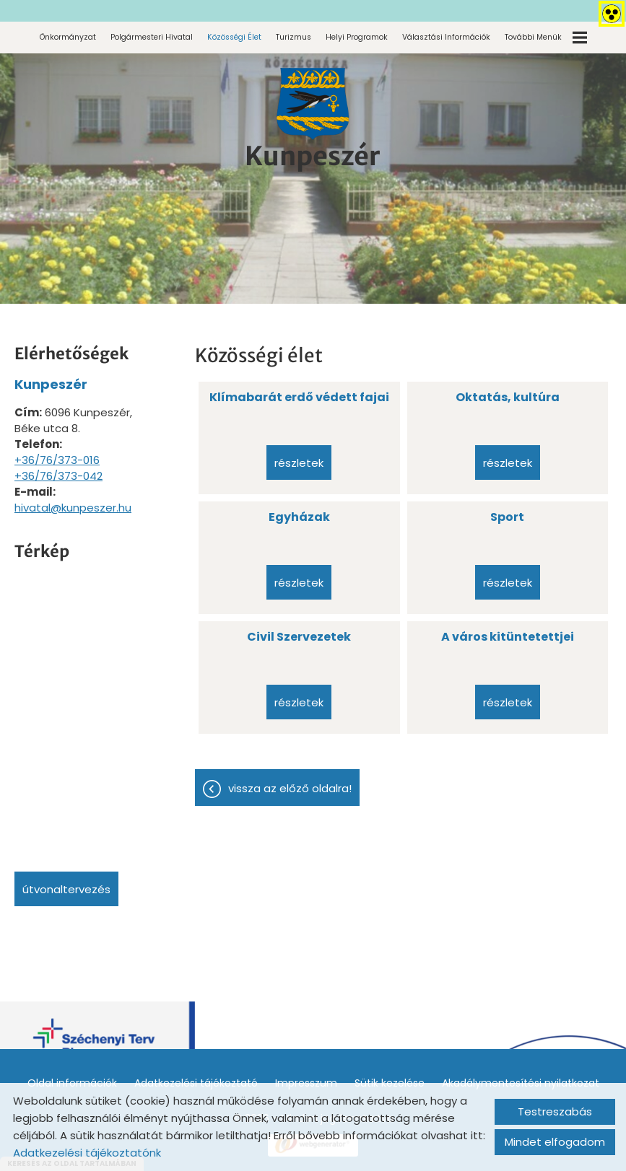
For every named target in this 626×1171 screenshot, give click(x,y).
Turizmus (293, 37)
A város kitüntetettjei (507, 636)
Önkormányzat (68, 37)
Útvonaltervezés (66, 889)
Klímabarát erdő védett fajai (299, 397)
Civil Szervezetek (299, 636)
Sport (507, 517)
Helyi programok (357, 37)
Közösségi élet (234, 37)
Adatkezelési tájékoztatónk (87, 1152)
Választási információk (446, 37)
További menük (546, 37)
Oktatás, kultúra (508, 397)
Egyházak (299, 517)
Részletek (298, 462)
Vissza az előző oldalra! (290, 788)
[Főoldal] (313, 104)
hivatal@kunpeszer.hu (72, 507)
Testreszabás (555, 1111)
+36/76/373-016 (57, 460)
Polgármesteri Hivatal (151, 37)
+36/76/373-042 (58, 475)
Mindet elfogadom (555, 1141)
